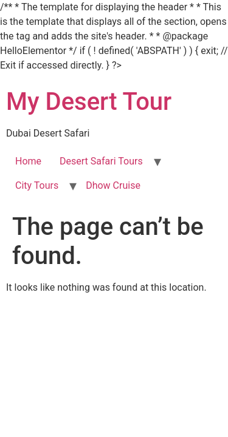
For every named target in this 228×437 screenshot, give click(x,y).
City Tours (36, 185)
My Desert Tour (88, 101)
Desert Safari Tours (101, 161)
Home (28, 161)
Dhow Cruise (113, 185)
